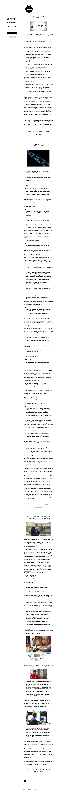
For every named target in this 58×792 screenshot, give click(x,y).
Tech (30, 509)
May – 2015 (48, 769)
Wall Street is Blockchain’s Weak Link (35, 437)
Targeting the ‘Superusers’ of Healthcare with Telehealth (38, 517)
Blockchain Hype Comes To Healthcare (38, 145)
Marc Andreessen (31, 51)
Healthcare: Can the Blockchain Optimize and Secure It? (36, 226)
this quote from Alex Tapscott (42, 174)
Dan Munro (29, 9)
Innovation (31, 773)
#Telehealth (36, 587)
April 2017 (47, 131)
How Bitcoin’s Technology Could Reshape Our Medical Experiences (38, 227)
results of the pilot (27, 570)
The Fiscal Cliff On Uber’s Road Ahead (38, 17)
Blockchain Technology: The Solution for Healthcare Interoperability (39, 224)
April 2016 (46, 503)
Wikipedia (36, 240)
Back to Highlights (38, 506)
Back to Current (39, 134)
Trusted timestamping (30, 386)
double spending (39, 304)
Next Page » (30, 780)
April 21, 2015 (41, 591)
